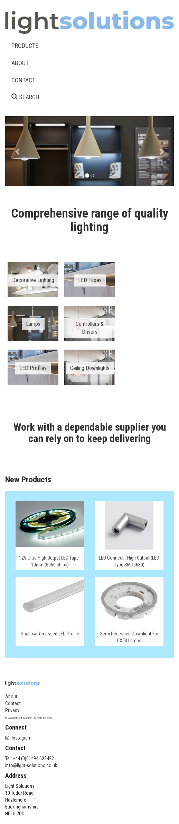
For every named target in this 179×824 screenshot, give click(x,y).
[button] (17, 151)
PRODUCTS (25, 45)
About (11, 696)
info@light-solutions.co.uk (31, 765)
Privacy (12, 710)
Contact (13, 703)
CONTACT (23, 80)
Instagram (18, 738)
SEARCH (25, 97)
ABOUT (20, 63)
